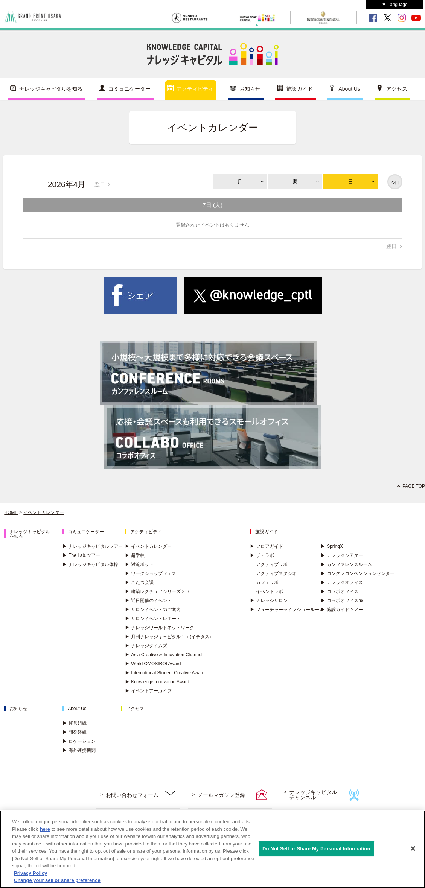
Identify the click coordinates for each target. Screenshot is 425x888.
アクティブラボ (272, 564)
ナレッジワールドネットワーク (159, 627)
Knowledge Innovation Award (157, 681)
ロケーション (79, 741)
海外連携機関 (79, 750)
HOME (11, 512)
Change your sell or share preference (57, 880)
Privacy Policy (30, 873)
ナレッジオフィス (342, 582)
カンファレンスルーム (346, 564)
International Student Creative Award (164, 672)
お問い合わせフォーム (132, 795)
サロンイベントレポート (153, 618)
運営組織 (74, 723)
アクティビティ (195, 89)
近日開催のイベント (148, 600)
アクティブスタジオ (276, 573)
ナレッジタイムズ (146, 645)
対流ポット (139, 564)
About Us (350, 89)
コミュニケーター (129, 89)
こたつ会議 (139, 582)
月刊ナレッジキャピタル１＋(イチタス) (168, 636)
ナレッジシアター (342, 555)
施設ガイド (299, 89)
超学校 (135, 555)
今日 (395, 182)
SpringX (332, 546)
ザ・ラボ (262, 555)
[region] (212, 849)
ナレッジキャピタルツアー (92, 546)
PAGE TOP (413, 486)
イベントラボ (269, 591)
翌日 (99, 184)
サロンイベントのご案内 (153, 609)
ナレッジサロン (269, 600)
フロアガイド (266, 546)
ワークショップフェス (150, 573)
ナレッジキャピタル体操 (90, 564)
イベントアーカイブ (148, 690)
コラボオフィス (339, 591)
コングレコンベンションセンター (358, 573)
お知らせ (249, 89)
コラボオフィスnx (342, 600)
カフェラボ (267, 582)
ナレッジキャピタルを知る (50, 89)
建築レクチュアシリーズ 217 (157, 591)
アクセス (396, 89)
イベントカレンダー (43, 512)
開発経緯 (74, 732)
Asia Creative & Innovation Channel (163, 654)
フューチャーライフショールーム (287, 609)
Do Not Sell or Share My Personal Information (316, 849)
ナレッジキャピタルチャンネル (313, 794)
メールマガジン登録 (221, 795)
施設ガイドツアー (342, 609)
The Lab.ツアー (81, 555)
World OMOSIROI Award (153, 663)
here (45, 829)
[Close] (413, 848)
